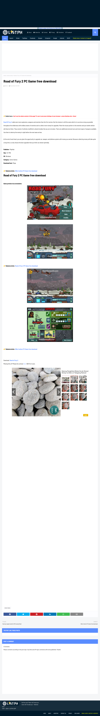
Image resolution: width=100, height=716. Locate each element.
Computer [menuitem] (47, 38)
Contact (44, 32)
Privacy (52, 32)
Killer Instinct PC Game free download (26, 171)
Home (5, 75)
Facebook (69, 32)
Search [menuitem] (11, 38)
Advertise (36, 32)
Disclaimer (60, 32)
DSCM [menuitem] (68, 38)
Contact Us (63, 713)
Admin (6, 86)
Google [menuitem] (55, 38)
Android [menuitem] (62, 38)
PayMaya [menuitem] (24, 38)
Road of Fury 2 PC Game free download (26, 266)
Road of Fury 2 (14, 360)
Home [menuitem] (5, 38)
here (24, 364)
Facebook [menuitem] (32, 38)
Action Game (10, 75)
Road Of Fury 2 (8, 122)
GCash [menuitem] (17, 38)
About (29, 32)
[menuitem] (82, 38)
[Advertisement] (50, 13)
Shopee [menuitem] (40, 38)
